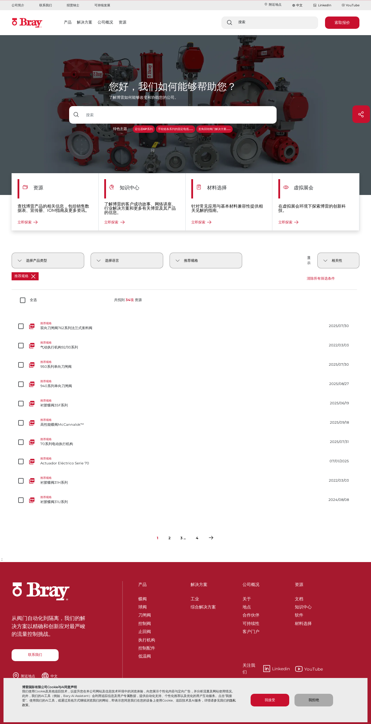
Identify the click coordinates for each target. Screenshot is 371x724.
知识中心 (303, 605)
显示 (309, 260)
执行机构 (146, 638)
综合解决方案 (203, 605)
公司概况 (251, 584)
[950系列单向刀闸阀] (185, 364)
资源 (299, 584)
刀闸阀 (144, 613)
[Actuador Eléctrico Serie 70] (185, 461)
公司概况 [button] (105, 22)
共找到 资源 (128, 300)
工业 (195, 597)
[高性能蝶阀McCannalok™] (185, 422)
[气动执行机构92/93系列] (185, 345)
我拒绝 (314, 700)
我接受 (270, 700)
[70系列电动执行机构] (185, 442)
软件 (299, 613)
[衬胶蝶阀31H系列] (185, 480)
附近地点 (272, 4)
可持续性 (251, 622)
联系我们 (45, 5)
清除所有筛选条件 (321, 278)
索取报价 (342, 22)
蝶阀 (142, 597)
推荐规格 (24, 276)
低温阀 (144, 655)
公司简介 (18, 5)
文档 (299, 597)
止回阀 (144, 630)
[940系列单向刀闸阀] (185, 384)
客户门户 (251, 630)
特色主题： (122, 129)
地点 (247, 605)
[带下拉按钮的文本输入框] (180, 115)
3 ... (183, 538)
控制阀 (144, 622)
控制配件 (146, 646)
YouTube (350, 5)
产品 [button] (68, 22)
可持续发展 (102, 5)
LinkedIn (322, 5)
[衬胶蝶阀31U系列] (185, 500)
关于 (247, 597)
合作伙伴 (251, 613)
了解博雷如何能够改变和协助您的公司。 (143, 97)
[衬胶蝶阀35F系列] (185, 403)
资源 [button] (122, 22)
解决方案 (199, 584)
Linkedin (266, 669)
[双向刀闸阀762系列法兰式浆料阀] (185, 326)
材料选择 (303, 622)
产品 (142, 584)
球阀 (142, 605)
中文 (299, 5)
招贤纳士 (73, 5)
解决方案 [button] (84, 22)
